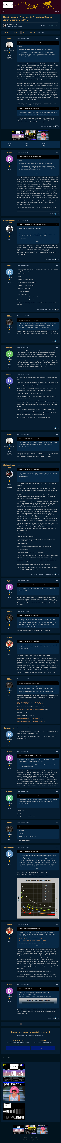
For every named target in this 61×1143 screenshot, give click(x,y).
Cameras (20, 26)
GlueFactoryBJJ (43, 309)
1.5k (9, 484)
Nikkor (9, 316)
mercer (9, 348)
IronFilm (41, 126)
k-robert (9, 792)
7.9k (9, 364)
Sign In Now (43, 1048)
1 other (52, 574)
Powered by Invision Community (30, 1140)
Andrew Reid (36, 42)
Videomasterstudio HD (9, 221)
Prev (6, 32)
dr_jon (9, 152)
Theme (26, 1137)
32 (9, 808)
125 (9, 654)
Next (31, 32)
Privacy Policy (33, 1137)
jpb (47, 309)
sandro (52, 428)
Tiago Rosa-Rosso (50, 259)
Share (43, 25)
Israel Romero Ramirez (38, 224)
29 (9, 55)
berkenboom (9, 728)
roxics (9, 39)
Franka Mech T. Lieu (49, 126)
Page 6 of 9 (41, 32)
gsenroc (9, 637)
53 (9, 169)
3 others (52, 309)
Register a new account (18, 1048)
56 (9, 282)
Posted (23, 38)
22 (9, 745)
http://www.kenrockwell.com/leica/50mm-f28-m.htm (30, 709)
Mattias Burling (38, 574)
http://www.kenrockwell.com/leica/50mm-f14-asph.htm (31, 721)
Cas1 (9, 266)
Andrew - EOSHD (13, 24)
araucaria (35, 108)
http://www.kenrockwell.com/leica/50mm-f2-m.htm (29, 718)
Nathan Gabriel (51, 1018)
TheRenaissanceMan (9, 466)
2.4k (9, 332)
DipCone (9, 374)
